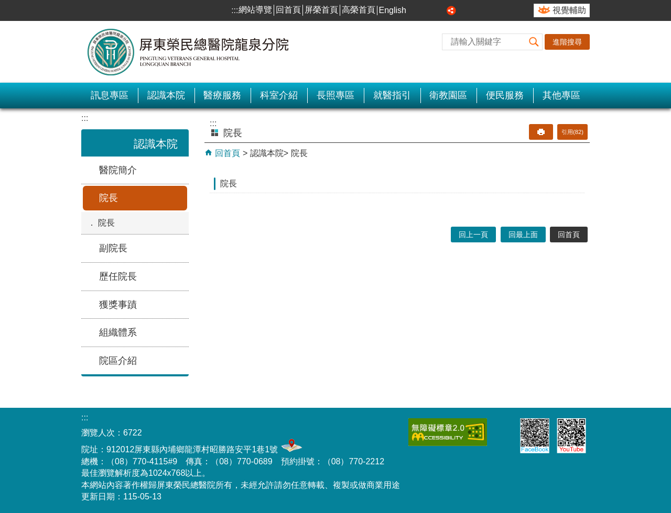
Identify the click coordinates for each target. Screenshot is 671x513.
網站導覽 (255, 9)
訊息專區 (109, 95)
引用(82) (572, 132)
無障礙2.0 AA (447, 432)
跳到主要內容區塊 (5, 5)
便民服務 (505, 95)
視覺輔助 (569, 10)
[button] (534, 42)
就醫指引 (392, 95)
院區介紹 (118, 360)
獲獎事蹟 (118, 304)
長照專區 (335, 95)
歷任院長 (118, 276)
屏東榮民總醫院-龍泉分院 (188, 52)
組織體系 (118, 332)
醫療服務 (222, 95)
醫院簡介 (118, 170)
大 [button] (440, 10)
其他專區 (561, 95)
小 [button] (416, 10)
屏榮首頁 (321, 9)
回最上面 (523, 234)
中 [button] (428, 10)
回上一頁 (473, 234)
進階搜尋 (567, 42)
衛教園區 (448, 95)
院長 (108, 198)
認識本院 (166, 95)
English (392, 10)
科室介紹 (279, 95)
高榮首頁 (358, 9)
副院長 (113, 248)
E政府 (502, 430)
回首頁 (288, 9)
